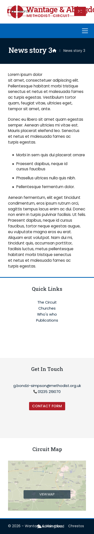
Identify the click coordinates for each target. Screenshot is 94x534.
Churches (47, 308)
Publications (47, 320)
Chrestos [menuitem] (76, 525)
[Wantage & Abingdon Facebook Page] (9, 12)
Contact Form (47, 406)
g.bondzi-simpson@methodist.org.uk (47, 385)
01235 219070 (49, 391)
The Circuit (47, 302)
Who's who (47, 314)
